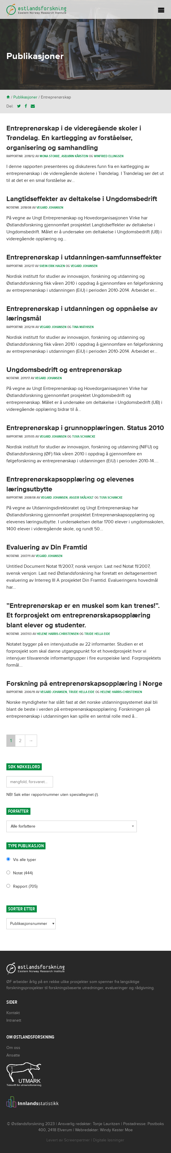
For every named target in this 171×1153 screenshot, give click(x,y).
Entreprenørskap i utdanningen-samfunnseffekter (83, 257)
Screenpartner (77, 1140)
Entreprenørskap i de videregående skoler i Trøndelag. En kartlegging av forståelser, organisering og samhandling (73, 138)
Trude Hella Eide (97, 633)
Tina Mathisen (83, 327)
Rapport (25, 886)
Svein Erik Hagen (52, 266)
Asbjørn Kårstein (74, 156)
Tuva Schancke (83, 436)
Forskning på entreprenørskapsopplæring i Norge (84, 683)
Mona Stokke (50, 156)
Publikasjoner (25, 97)
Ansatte (13, 1055)
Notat (23, 873)
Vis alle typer (24, 859)
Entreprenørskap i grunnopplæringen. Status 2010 (85, 428)
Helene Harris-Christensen (58, 633)
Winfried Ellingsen (108, 156)
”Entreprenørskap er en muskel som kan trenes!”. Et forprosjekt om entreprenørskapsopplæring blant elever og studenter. (83, 615)
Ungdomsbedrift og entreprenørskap (64, 370)
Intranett (13, 1020)
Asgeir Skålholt (81, 497)
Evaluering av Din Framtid (46, 547)
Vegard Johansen (50, 207)
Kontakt (13, 1012)
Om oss (13, 1047)
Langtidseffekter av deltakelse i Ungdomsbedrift (81, 199)
